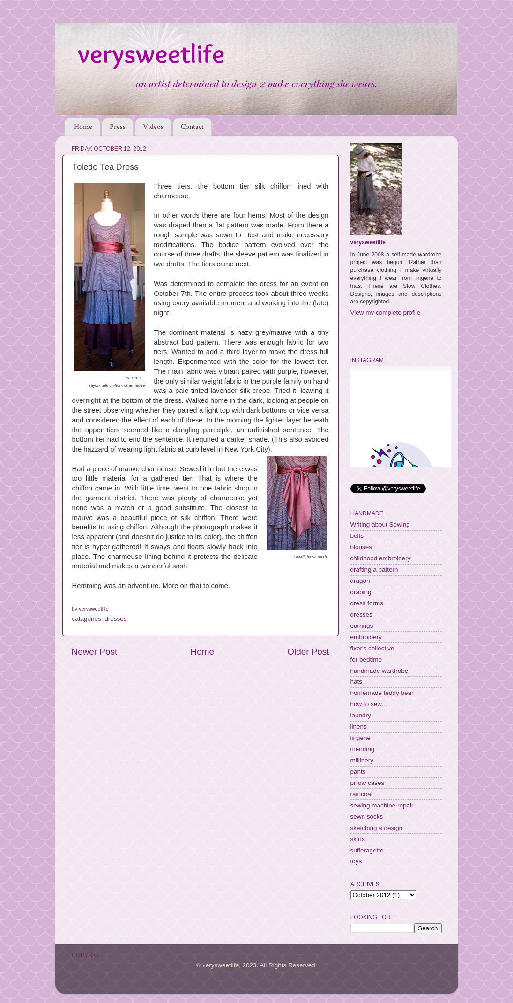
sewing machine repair (382, 805)
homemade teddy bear (382, 692)
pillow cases (367, 782)
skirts (357, 839)
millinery (362, 760)
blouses (361, 547)
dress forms (367, 603)
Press (118, 127)
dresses (115, 618)
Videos (153, 127)
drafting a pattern (374, 569)
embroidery (366, 637)
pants (358, 771)
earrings (361, 625)
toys (356, 861)
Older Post (308, 651)
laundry (360, 715)
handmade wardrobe (379, 670)
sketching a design (376, 827)
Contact (192, 127)
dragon (360, 580)
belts (357, 535)
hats (356, 681)
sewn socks (366, 816)
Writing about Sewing (380, 524)
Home (83, 127)
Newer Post (95, 651)
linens (358, 726)
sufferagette (367, 850)
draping (361, 592)
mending (362, 749)
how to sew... (368, 704)
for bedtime (366, 659)
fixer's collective (372, 648)
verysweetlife (368, 242)
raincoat (361, 794)
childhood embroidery (380, 558)
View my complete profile (385, 312)
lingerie (360, 737)
